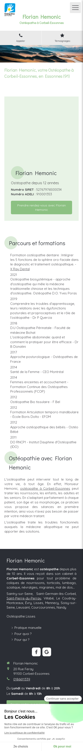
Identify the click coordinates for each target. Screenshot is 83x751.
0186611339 (21, 679)
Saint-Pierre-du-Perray (24, 598)
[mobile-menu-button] (75, 7)
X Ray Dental (20, 269)
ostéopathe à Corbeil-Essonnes (45, 488)
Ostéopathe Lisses (21, 616)
